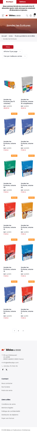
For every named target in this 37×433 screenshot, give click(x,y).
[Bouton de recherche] (27, 15)
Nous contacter (7, 383)
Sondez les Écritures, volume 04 (27, 185)
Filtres (8, 47)
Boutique (9, 2)
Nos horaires (6, 387)
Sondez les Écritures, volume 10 (10, 227)
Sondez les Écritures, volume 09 (10, 185)
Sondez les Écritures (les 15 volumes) (9, 101)
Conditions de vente (9, 404)
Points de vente (7, 390)
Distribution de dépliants (10, 415)
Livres (11, 36)
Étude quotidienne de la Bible (25, 36)
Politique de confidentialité (11, 411)
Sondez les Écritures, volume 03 (10, 311)
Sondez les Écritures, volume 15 (27, 227)
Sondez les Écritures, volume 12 (10, 269)
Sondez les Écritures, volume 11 (27, 311)
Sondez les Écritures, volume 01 (10, 143)
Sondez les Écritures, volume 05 (27, 269)
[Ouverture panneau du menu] (3, 15)
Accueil (4, 36)
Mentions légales (7, 408)
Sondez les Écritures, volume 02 (27, 143)
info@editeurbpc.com (11, 363)
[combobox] (12, 51)
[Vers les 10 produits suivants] (23, 331)
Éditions (23, 2)
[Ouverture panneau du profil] (31, 16)
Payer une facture (8, 418)
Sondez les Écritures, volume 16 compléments (27, 101)
